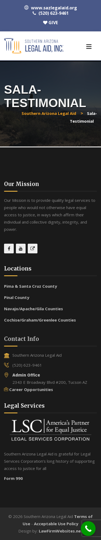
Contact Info (21, 338)
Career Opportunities (31, 389)
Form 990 (13, 478)
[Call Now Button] (88, 528)
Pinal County (16, 297)
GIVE (50, 22)
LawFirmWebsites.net (61, 531)
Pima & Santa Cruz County (30, 286)
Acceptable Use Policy (56, 523)
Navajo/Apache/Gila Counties (33, 308)
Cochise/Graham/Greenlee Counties (40, 320)
